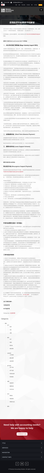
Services (5, 448)
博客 (32, 4)
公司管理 (12, 354)
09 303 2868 (6, 2)
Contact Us (22, 434)
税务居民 (12, 348)
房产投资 (9, 365)
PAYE (11, 342)
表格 (19, 4)
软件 (11, 326)
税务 (8, 337)
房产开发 (12, 367)
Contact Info (6, 457)
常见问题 (28, 4)
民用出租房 (12, 373)
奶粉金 (11, 395)
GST (10, 339)
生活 (8, 393)
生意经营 (9, 353)
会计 (8, 325)
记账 (11, 333)
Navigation (6, 452)
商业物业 (12, 376)
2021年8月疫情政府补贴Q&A (33, 34)
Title (4, 443)
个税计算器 (23, 4)
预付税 (11, 345)
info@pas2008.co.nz (17, 2)
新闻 (8, 406)
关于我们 (35, 4)
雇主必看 (12, 358)
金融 (8, 381)
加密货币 (12, 383)
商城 (16, 4)
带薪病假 (12, 398)
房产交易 (12, 370)
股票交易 (12, 386)
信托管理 (12, 361)
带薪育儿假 (12, 401)
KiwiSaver (12, 389)
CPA (10, 329)
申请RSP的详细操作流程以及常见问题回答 (13, 171)
